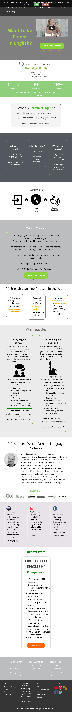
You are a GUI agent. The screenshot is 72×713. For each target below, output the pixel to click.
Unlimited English (14, 7)
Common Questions (10, 687)
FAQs (8, 12)
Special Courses (26, 702)
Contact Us (7, 695)
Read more (29, 4)
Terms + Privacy (9, 693)
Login (14, 12)
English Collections (47, 7)
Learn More (15, 675)
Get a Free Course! (52, 46)
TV (57, 7)
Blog (61, 7)
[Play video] (52, 29)
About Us (7, 690)
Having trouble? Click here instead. (52, 51)
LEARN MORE (35, 646)
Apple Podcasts (30, 7)
